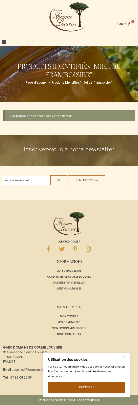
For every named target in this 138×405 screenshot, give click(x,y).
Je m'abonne (86, 180)
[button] (4, 42)
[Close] (126, 356)
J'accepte (87, 387)
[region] (86, 375)
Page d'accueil (36, 83)
